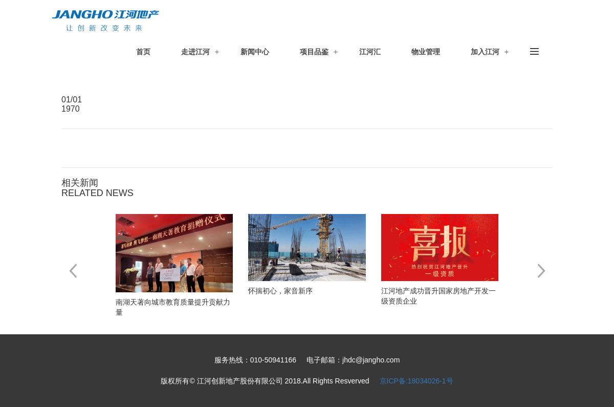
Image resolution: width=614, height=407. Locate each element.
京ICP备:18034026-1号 (416, 381)
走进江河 (195, 52)
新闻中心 (254, 52)
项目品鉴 (314, 52)
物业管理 (425, 52)
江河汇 (370, 52)
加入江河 (485, 52)
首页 (143, 52)
